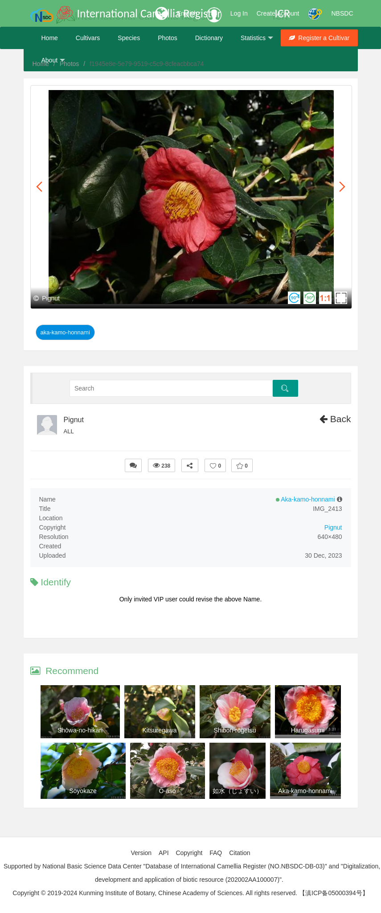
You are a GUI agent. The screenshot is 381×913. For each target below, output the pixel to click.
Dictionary (209, 37)
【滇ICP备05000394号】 (334, 893)
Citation (239, 852)
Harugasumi (307, 730)
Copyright (189, 852)
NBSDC (342, 13)
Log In (239, 13)
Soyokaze (82, 790)
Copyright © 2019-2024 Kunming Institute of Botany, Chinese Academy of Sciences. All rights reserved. (154, 893)
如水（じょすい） (237, 790)
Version (141, 852)
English (187, 13)
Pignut (74, 420)
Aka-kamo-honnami (65, 332)
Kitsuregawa (159, 730)
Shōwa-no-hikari (79, 730)
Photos (167, 37)
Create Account (278, 13)
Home (49, 37)
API (164, 852)
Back (335, 419)
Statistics (257, 38)
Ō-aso (167, 790)
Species (129, 37)
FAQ (215, 852)
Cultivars (88, 37)
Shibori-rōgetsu (235, 730)
